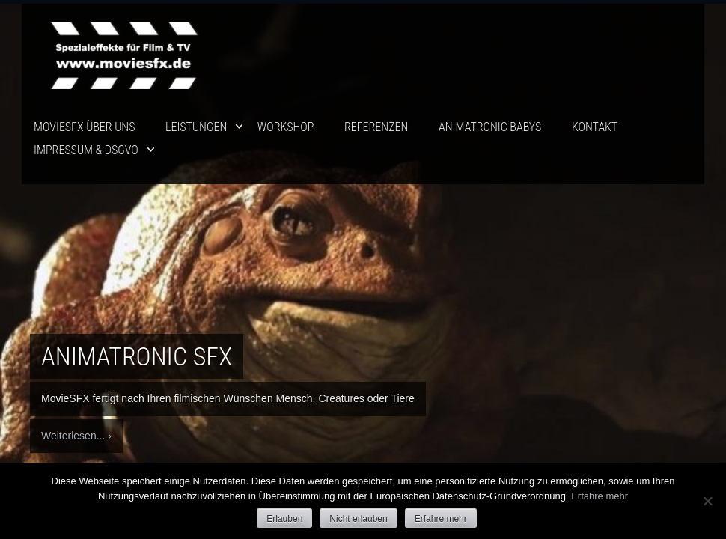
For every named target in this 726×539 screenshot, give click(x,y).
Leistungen (196, 127)
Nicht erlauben (358, 519)
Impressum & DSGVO (86, 150)
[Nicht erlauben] (707, 500)
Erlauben (284, 519)
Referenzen (376, 127)
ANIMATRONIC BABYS (490, 127)
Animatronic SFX (136, 356)
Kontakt (594, 127)
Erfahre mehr (599, 496)
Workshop (285, 127)
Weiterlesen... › (76, 436)
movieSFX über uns (84, 127)
